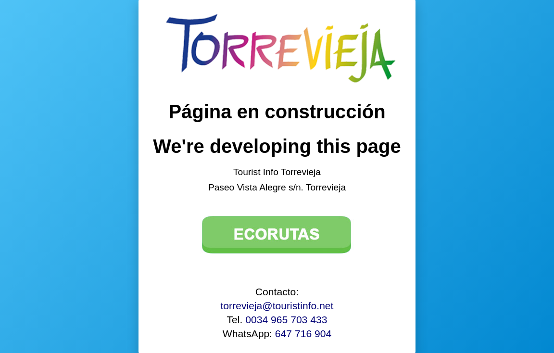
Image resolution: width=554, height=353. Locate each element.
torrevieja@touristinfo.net (277, 305)
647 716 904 (303, 333)
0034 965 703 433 (286, 319)
